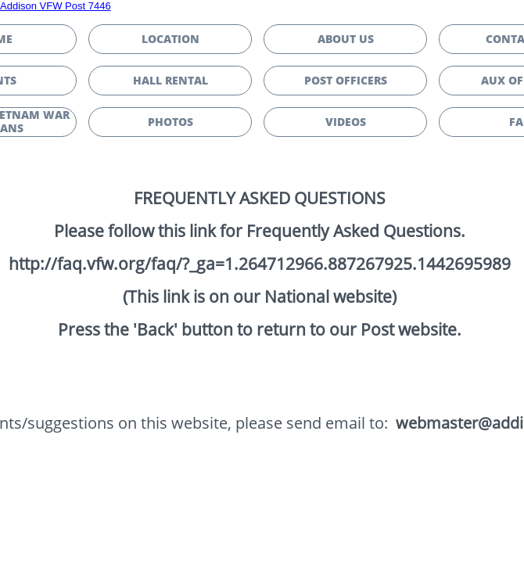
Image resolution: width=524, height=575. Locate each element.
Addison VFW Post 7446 (55, 6)
